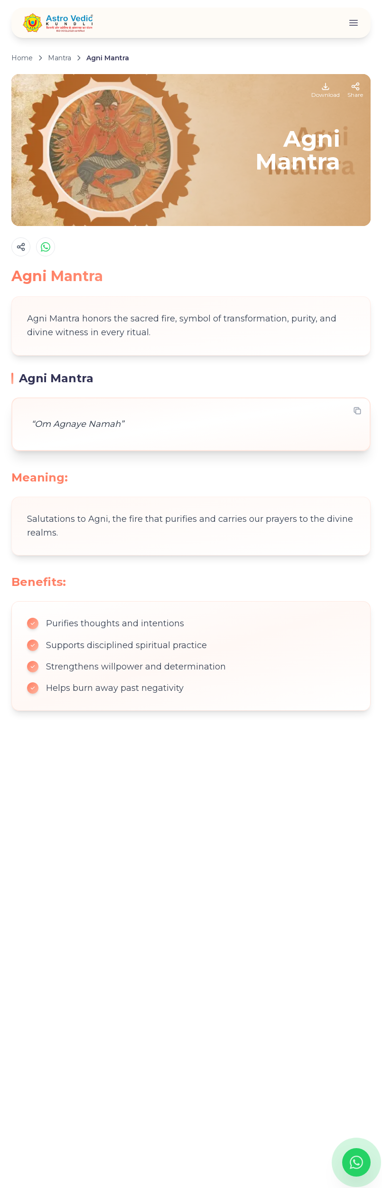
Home (22, 58)
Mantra (59, 58)
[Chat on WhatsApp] (356, 1162)
